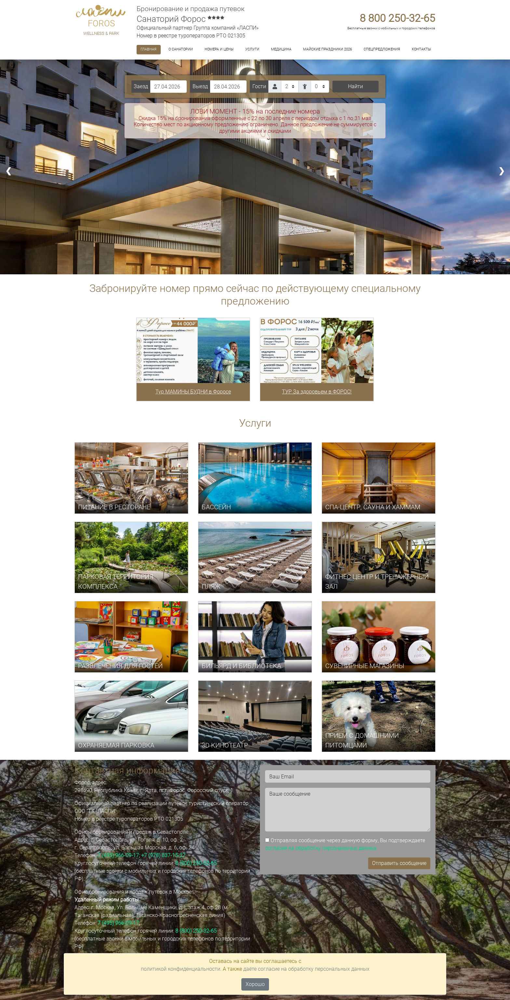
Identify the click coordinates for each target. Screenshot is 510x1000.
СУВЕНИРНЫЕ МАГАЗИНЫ (364, 666)
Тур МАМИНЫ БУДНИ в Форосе (193, 392)
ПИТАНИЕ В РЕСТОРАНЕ (114, 507)
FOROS (101, 23)
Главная (148, 49)
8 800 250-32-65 (397, 18)
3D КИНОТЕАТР (225, 745)
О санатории (180, 49)
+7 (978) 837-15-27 (163, 855)
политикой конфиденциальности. (181, 969)
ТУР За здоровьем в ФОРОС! (317, 392)
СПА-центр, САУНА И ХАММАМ (372, 507)
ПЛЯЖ (211, 586)
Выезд (200, 86)
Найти (355, 86)
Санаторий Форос (180, 19)
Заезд (141, 86)
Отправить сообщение (399, 863)
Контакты (421, 49)
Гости (259, 86)
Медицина (281, 49)
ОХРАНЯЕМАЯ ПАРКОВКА (116, 745)
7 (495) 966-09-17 (118, 855)
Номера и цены (219, 49)
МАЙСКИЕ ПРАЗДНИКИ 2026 (327, 49)
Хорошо (255, 984)
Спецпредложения (382, 49)
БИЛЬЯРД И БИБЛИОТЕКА (241, 666)
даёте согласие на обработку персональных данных (306, 969)
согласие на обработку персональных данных (321, 848)
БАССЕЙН (216, 507)
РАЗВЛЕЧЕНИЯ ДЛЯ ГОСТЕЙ (120, 666)
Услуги (252, 49)
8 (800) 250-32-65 (196, 863)
